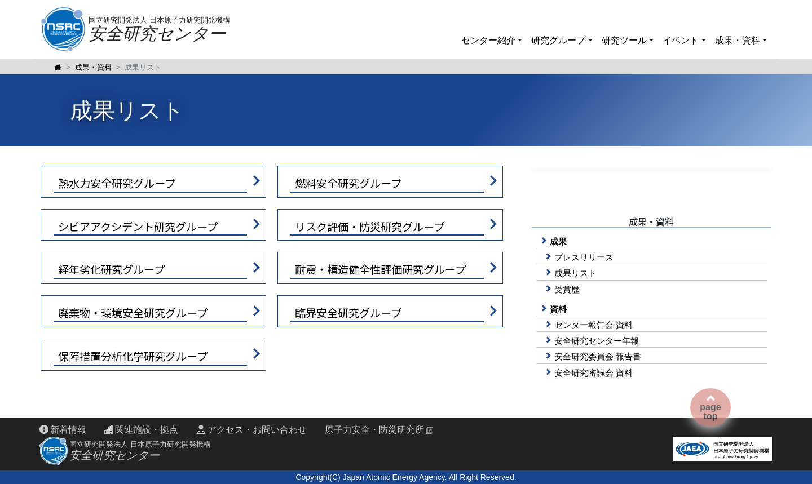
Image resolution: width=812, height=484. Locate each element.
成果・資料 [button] (738, 40)
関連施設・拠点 (141, 429)
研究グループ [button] (559, 40)
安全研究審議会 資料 (593, 373)
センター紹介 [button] (489, 40)
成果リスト (575, 273)
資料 (558, 309)
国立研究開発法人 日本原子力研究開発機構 (159, 29)
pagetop (710, 407)
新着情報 (62, 429)
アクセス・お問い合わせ (251, 429)
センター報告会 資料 (593, 325)
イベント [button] (682, 40)
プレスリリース (584, 257)
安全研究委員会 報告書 (597, 356)
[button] (153, 182)
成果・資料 (93, 67)
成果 (558, 241)
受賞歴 (567, 289)
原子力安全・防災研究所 (374, 429)
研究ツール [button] (625, 40)
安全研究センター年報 (596, 340)
